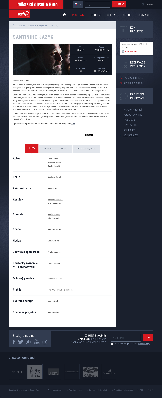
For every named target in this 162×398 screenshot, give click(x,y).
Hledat (120, 4)
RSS (141, 390)
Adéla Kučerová (54, 203)
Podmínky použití (75, 390)
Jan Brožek (52, 188)
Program (78, 15)
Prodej (96, 15)
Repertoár (43, 25)
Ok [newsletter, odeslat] (148, 337)
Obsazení (47, 148)
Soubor (126, 15)
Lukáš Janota (53, 241)
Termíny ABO (130, 124)
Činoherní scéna (102, 50)
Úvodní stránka (19, 25)
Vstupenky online (133, 114)
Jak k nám (129, 129)
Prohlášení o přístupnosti (123, 390)
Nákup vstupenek (133, 109)
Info (32, 148)
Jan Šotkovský (54, 166)
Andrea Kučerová (55, 200)
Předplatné (129, 119)
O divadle (144, 15)
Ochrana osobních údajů (98, 390)
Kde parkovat (131, 135)
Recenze (64, 148)
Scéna (111, 15)
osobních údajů (144, 344)
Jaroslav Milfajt (54, 229)
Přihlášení (149, 4)
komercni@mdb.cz (134, 82)
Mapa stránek (57, 390)
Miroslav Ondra (54, 218)
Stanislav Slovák (54, 162)
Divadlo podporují (22, 358)
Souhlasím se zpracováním (131, 344)
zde (73, 123)
